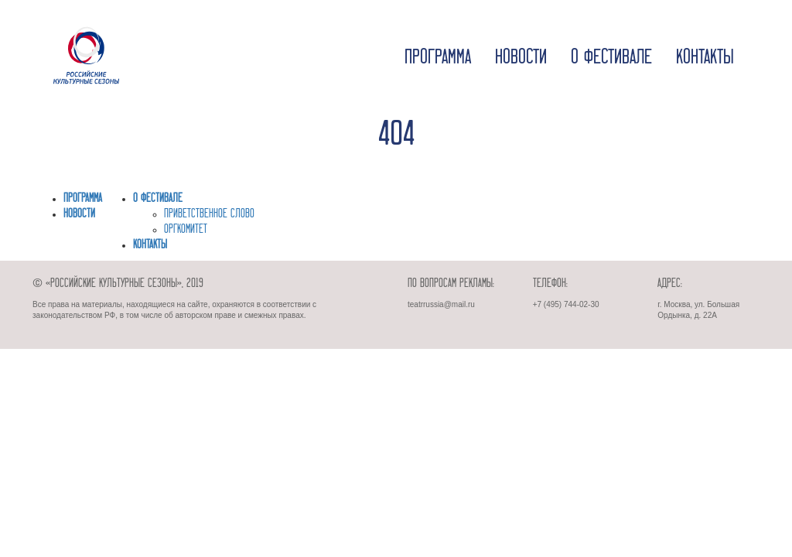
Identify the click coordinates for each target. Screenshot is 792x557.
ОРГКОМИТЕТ (185, 229)
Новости (521, 58)
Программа (438, 58)
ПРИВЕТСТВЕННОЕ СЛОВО (209, 214)
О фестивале (611, 58)
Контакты (705, 58)
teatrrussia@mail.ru (441, 304)
